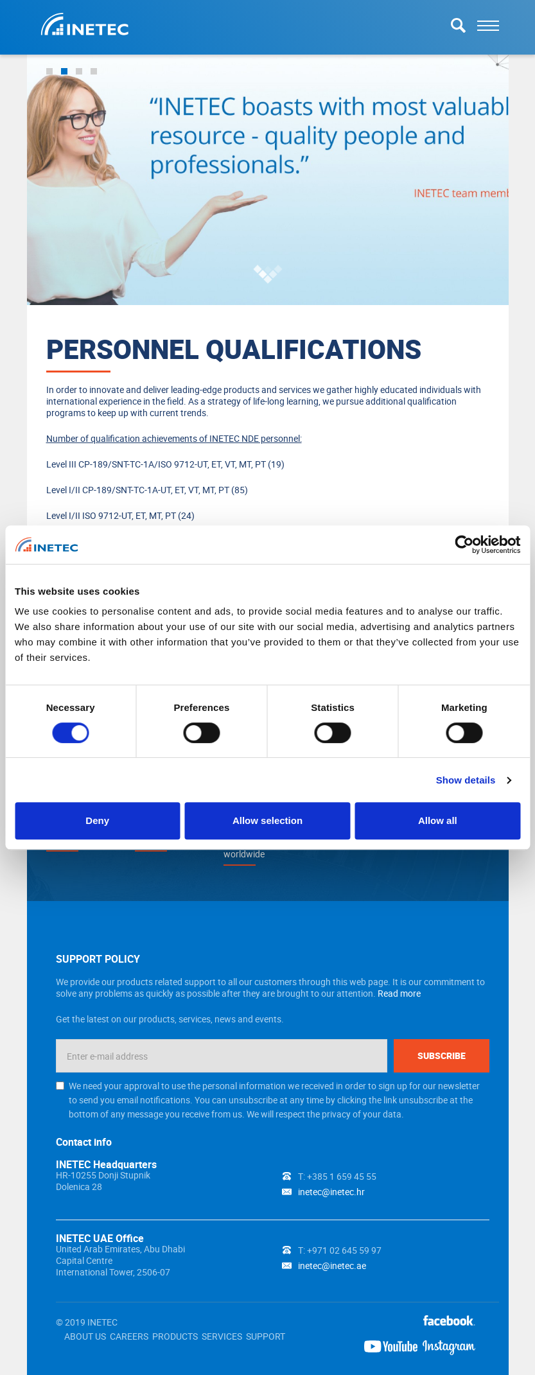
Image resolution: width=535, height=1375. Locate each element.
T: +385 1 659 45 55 (337, 1176)
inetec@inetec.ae (332, 1265)
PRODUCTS (175, 1336)
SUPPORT (265, 1336)
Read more (399, 993)
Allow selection (267, 820)
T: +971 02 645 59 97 (340, 1250)
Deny (97, 820)
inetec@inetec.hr (331, 1192)
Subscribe (441, 1055)
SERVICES (222, 1336)
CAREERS (129, 1336)
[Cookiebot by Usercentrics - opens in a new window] (464, 544)
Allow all (437, 820)
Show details (466, 780)
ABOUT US (85, 1336)
